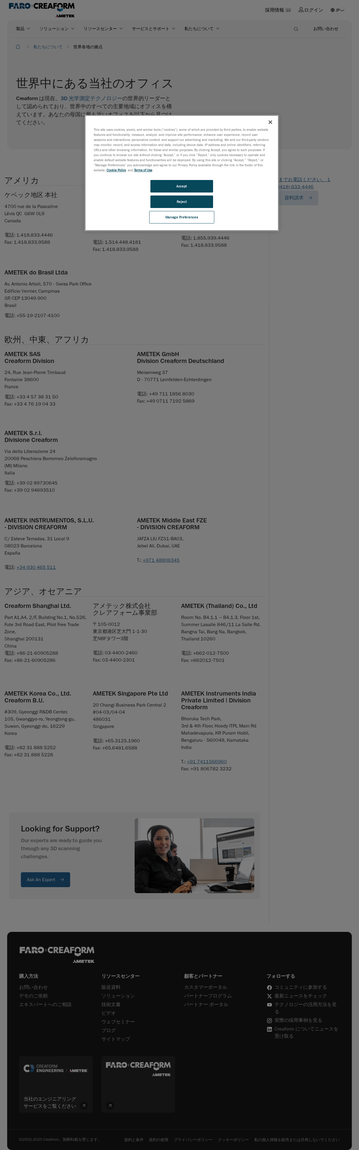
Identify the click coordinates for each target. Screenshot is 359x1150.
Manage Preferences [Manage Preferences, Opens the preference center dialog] (181, 217)
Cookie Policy (116, 170)
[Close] (270, 122)
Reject (182, 202)
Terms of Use (143, 170)
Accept (181, 186)
